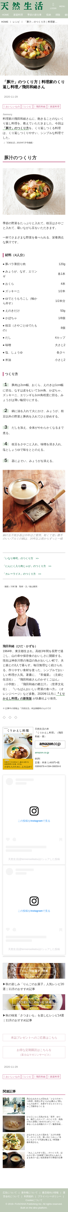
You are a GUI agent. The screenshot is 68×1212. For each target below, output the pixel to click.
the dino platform (38, 1207)
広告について (10, 1192)
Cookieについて (34, 1200)
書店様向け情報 (50, 1192)
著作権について (29, 1192)
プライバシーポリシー (49, 1196)
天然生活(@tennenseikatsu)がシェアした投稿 (34, 859)
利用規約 (28, 1196)
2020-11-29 (11, 96)
